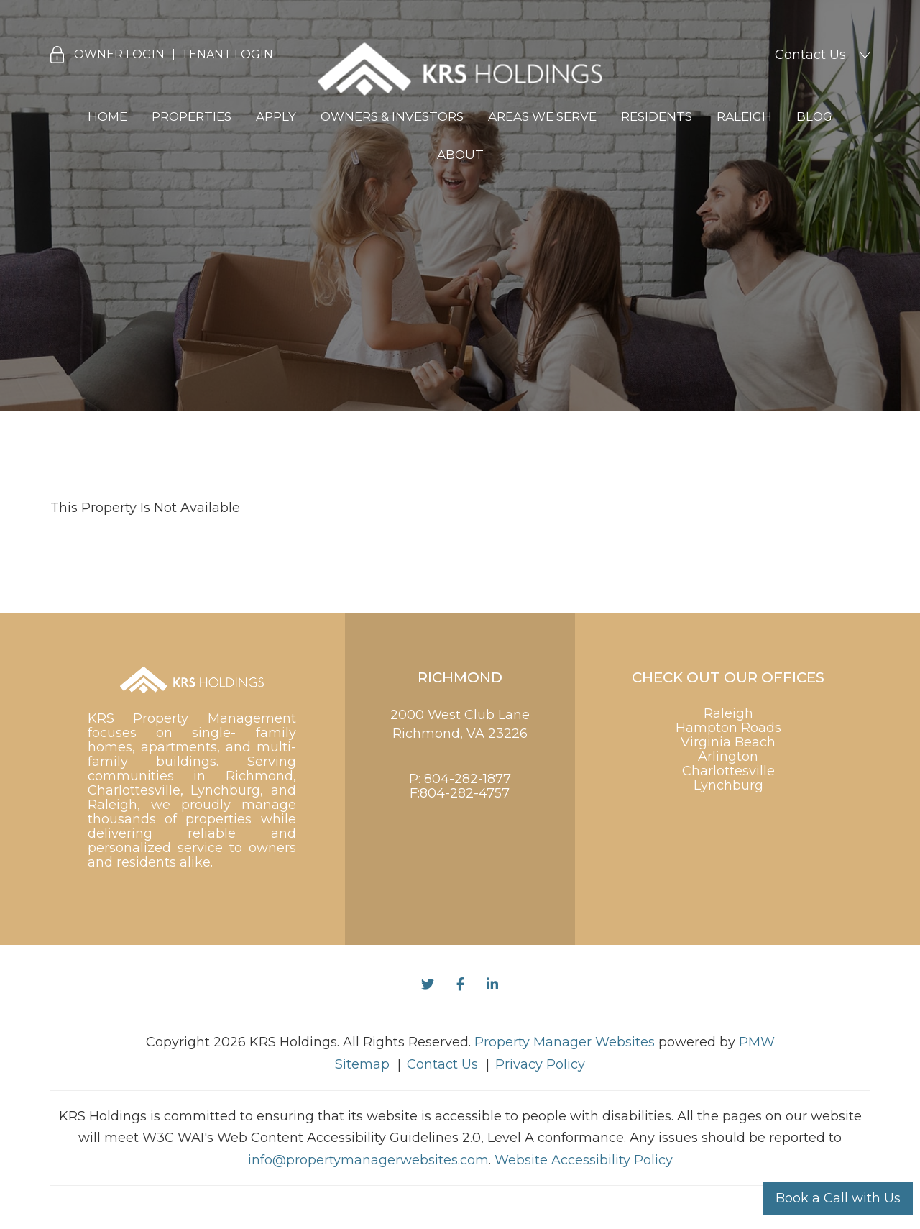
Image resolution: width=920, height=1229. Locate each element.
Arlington (728, 756)
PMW (757, 1042)
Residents (656, 116)
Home (107, 116)
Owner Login (119, 54)
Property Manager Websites (564, 1042)
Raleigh (744, 116)
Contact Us (810, 55)
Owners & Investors (392, 116)
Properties (191, 116)
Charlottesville (728, 771)
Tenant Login (227, 54)
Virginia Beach (728, 742)
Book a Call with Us (838, 1198)
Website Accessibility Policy (583, 1160)
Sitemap (362, 1064)
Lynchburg (728, 785)
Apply (276, 116)
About (460, 154)
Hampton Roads (728, 728)
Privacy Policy (540, 1064)
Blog (814, 116)
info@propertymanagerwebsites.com (368, 1160)
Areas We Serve (542, 116)
